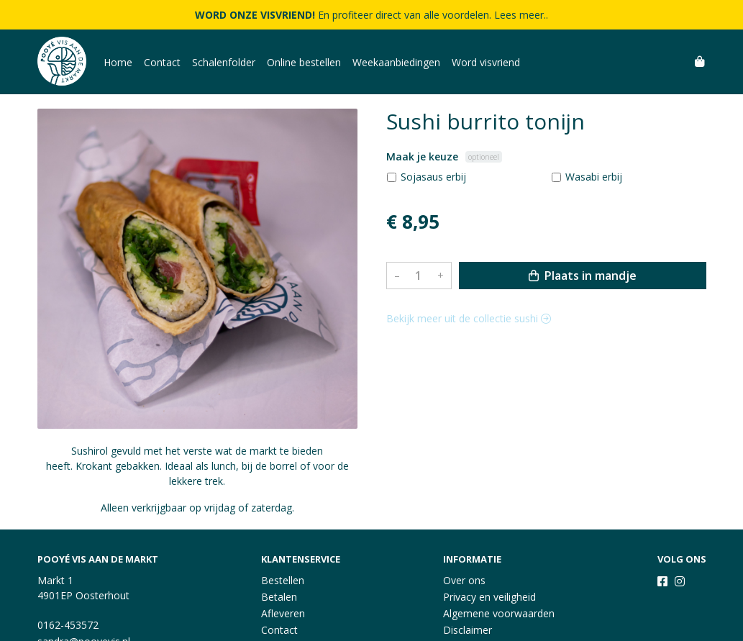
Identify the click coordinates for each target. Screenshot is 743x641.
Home (118, 62)
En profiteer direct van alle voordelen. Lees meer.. (371, 15)
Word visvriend (486, 62)
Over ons (464, 580)
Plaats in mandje (583, 275)
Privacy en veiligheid (489, 597)
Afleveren (283, 613)
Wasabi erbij (593, 176)
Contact (162, 62)
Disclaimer (467, 630)
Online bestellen (304, 62)
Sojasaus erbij (433, 176)
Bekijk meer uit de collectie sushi (468, 318)
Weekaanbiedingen (396, 62)
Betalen (279, 597)
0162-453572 (68, 625)
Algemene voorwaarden (499, 613)
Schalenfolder (223, 62)
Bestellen (282, 580)
